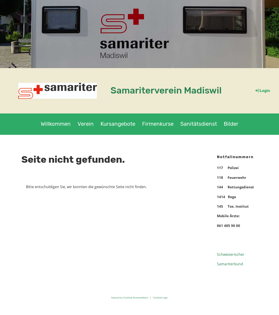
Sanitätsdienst (198, 124)
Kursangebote (118, 124)
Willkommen (56, 124)
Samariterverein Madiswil (166, 90)
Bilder (231, 124)
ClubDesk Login (160, 297)
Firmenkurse (157, 124)
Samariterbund (230, 263)
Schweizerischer (230, 254)
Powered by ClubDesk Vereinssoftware (129, 297)
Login (262, 91)
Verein (86, 124)
